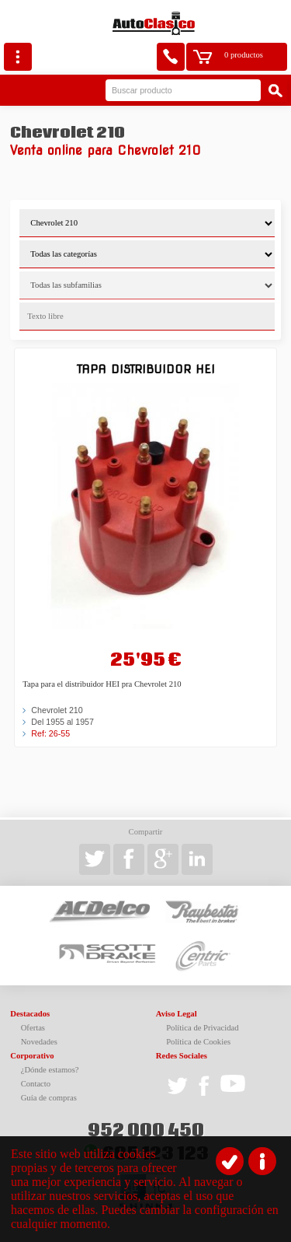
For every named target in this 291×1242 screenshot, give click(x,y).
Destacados (30, 1013)
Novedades (39, 1041)
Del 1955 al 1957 (62, 721)
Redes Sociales (181, 1055)
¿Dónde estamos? (50, 1069)
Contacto (35, 1083)
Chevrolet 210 (56, 710)
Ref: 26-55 (50, 733)
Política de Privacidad (202, 1027)
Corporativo (32, 1055)
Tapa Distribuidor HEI (146, 369)
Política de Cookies (198, 1041)
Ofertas (33, 1027)
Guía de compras (49, 1097)
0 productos (243, 55)
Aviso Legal (176, 1013)
